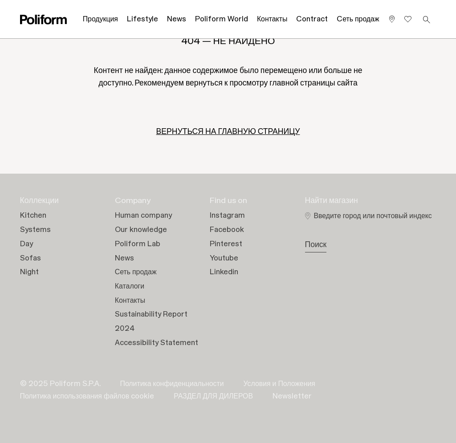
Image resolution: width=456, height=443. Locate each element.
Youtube (224, 258)
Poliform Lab (137, 244)
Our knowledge (141, 229)
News (176, 19)
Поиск (316, 245)
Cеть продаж (358, 19)
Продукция (100, 19)
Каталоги (129, 286)
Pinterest (226, 244)
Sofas (30, 258)
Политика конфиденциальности (172, 383)
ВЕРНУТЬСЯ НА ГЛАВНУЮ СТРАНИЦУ (228, 132)
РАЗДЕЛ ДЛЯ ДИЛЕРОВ (213, 396)
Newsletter (292, 396)
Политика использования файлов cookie (87, 396)
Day (26, 244)
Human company (143, 215)
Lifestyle (142, 19)
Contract (312, 19)
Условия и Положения (279, 383)
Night (29, 272)
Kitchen (33, 215)
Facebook (227, 229)
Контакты (272, 19)
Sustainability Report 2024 (151, 321)
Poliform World (221, 19)
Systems (35, 229)
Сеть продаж (136, 272)
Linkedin (224, 272)
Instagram (227, 215)
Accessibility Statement (156, 342)
